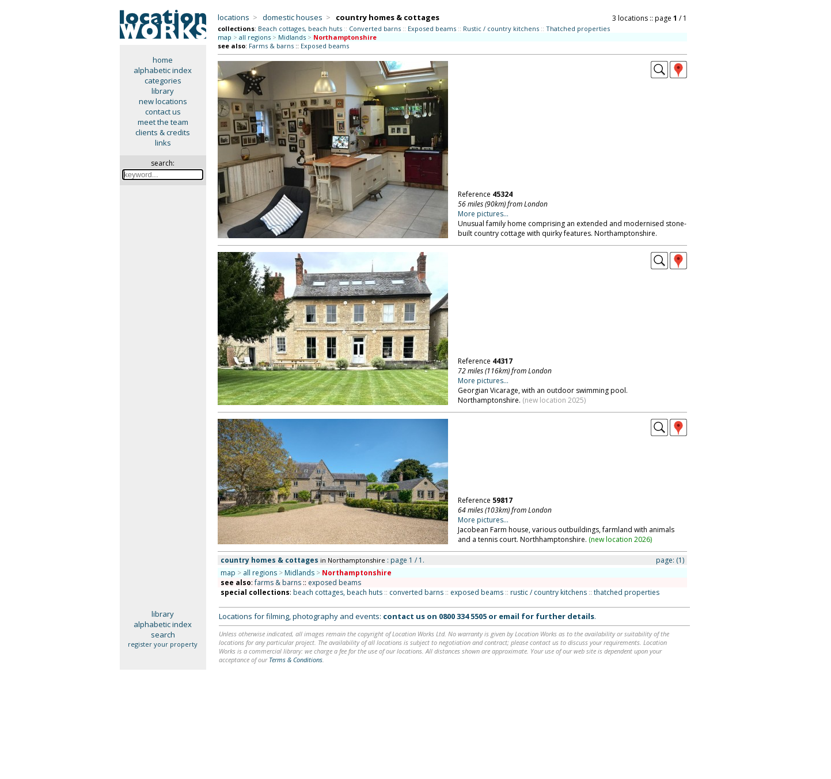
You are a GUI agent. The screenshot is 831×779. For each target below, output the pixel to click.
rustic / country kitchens (548, 592)
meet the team (163, 122)
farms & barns (278, 582)
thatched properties (626, 592)
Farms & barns (271, 45)
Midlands (292, 37)
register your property (163, 644)
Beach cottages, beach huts (300, 28)
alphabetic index (163, 70)
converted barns (416, 592)
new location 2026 (620, 539)
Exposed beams (432, 28)
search (163, 634)
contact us (163, 111)
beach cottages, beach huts (337, 592)
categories (163, 80)
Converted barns (375, 28)
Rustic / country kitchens (501, 28)
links (163, 143)
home (163, 60)
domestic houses (292, 17)
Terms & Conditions (295, 659)
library (162, 91)
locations (233, 17)
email (509, 616)
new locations (163, 101)
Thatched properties (578, 28)
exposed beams (334, 582)
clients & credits (162, 132)
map (225, 37)
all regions (255, 37)
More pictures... (483, 214)
